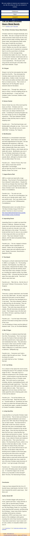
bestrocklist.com (10, 533)
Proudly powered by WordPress (10, 535)
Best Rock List (8, 528)
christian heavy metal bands (18, 528)
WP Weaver (24, 535)
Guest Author (16, 26)
